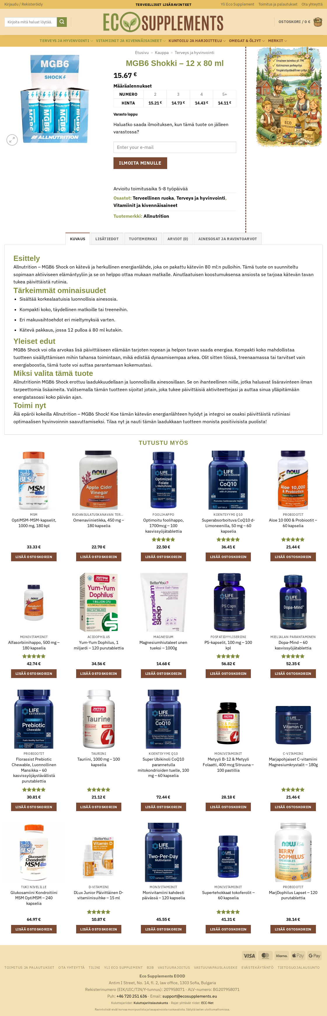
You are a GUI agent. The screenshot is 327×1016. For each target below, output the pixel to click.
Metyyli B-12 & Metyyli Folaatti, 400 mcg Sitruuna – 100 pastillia (228, 765)
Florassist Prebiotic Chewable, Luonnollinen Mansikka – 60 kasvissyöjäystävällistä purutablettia (34, 770)
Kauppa (162, 52)
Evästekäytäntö (258, 967)
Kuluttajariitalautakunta (151, 1003)
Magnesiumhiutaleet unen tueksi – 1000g (163, 645)
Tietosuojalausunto (299, 967)
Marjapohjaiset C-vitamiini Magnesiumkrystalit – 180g (293, 762)
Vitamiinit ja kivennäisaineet (131, 41)
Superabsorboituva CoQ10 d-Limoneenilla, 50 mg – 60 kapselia (228, 525)
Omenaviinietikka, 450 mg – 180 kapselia (98, 522)
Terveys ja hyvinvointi (66, 41)
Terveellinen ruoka (153, 198)
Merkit (277, 41)
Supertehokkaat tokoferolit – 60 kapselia (228, 895)
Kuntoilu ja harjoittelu (197, 41)
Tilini (94, 967)
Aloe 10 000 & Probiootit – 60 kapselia (293, 522)
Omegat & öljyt (247, 41)
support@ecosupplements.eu (189, 996)
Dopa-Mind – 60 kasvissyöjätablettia (293, 645)
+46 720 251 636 (131, 996)
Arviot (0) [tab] (177, 238)
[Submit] (62, 22)
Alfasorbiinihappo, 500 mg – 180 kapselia (34, 645)
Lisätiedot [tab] (107, 238)
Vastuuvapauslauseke (216, 967)
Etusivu (142, 52)
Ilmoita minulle (140, 163)
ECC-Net (207, 1003)
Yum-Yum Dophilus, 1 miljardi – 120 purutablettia (99, 645)
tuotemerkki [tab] (143, 238)
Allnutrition (156, 216)
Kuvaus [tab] (77, 238)
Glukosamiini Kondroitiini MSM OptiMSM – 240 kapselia (34, 898)
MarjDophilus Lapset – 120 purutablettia (293, 895)
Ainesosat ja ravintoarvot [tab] (227, 238)
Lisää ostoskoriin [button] (33, 557)
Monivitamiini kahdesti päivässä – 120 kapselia (163, 895)
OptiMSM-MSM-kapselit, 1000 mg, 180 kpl (34, 522)
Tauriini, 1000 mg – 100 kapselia (98, 762)
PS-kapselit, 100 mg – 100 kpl (228, 645)
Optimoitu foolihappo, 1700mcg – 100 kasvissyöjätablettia (163, 525)
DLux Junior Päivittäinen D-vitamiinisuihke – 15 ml (98, 895)
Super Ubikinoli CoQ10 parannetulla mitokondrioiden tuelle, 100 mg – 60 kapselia (163, 767)
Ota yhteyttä (312, 4)
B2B (150, 967)
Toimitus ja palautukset (278, 4)
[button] (23, 4)
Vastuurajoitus (174, 967)
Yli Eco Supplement (237, 4)
